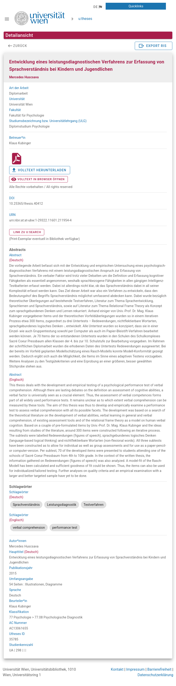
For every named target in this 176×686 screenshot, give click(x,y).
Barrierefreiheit (159, 669)
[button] (97, 7)
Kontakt (117, 669)
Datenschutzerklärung (155, 675)
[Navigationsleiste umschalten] (7, 19)
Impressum (135, 669)
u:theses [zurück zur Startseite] (85, 18)
